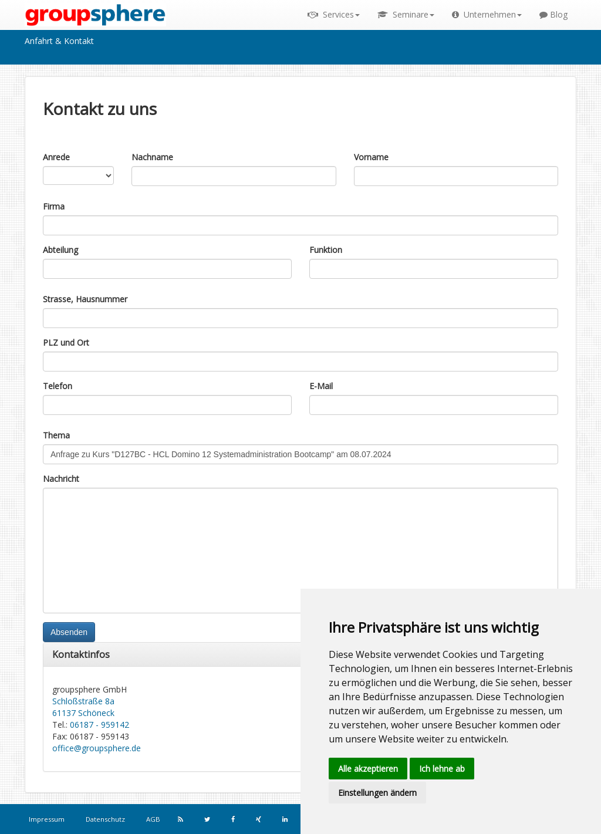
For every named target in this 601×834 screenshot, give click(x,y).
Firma (54, 206)
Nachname (152, 157)
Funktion (325, 249)
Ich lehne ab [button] (442, 768)
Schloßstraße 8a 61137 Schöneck (83, 706)
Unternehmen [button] (487, 14)
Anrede (56, 157)
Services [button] (334, 14)
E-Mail (321, 385)
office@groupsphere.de (96, 748)
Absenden (68, 632)
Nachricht (61, 478)
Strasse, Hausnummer (85, 299)
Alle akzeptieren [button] (368, 768)
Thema (56, 435)
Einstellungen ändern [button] (377, 792)
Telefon (57, 385)
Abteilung (60, 249)
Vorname (371, 157)
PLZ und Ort (66, 342)
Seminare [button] (405, 14)
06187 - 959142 (99, 724)
